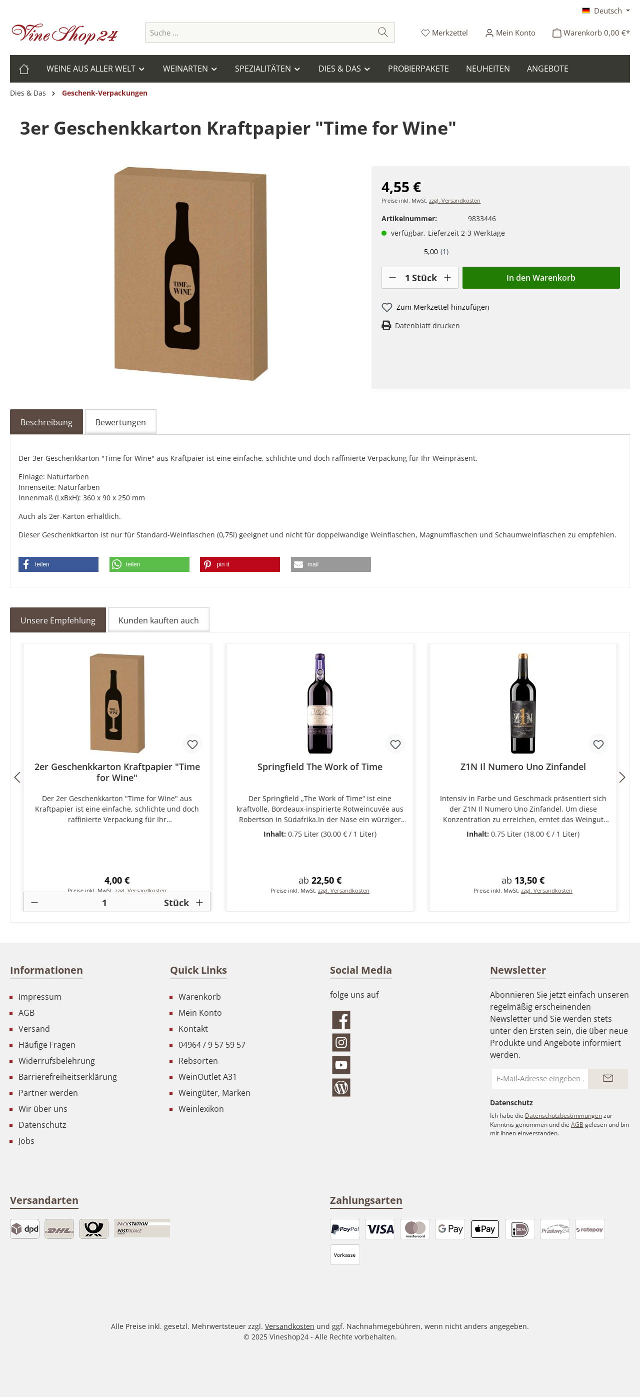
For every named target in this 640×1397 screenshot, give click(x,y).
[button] (58, 564)
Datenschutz (42, 1124)
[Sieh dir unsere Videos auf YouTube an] (400, 1065)
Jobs (26, 1140)
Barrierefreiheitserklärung (67, 1076)
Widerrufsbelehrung (56, 1060)
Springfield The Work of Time (320, 767)
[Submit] (608, 1079)
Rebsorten (198, 1060)
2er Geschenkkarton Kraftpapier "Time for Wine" (117, 772)
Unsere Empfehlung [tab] (58, 620)
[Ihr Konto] (510, 32)
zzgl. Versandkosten (454, 200)
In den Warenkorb (541, 277)
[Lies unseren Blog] (400, 1087)
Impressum (40, 996)
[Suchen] (383, 33)
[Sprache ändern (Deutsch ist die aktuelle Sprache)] (606, 10)
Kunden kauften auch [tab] (158, 620)
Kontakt (193, 1028)
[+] (447, 277)
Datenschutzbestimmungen (563, 1115)
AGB (26, 1012)
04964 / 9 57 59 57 (212, 1044)
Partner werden (48, 1092)
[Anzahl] (407, 277)
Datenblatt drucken (427, 325)
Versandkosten (289, 1326)
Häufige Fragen (47, 1044)
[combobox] (258, 33)
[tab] (46, 421)
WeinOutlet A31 (207, 1076)
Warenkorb (199, 996)
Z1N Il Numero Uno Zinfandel (523, 767)
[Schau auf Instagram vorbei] (400, 1042)
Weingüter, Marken (214, 1092)
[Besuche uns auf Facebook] (400, 1020)
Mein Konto (200, 1012)
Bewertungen (121, 422)
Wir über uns (43, 1108)
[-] (392, 277)
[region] (191, 273)
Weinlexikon (201, 1108)
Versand (34, 1028)
